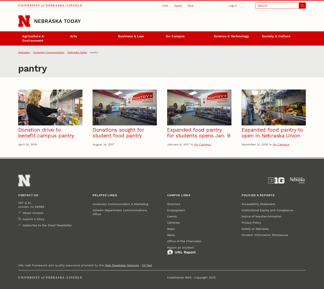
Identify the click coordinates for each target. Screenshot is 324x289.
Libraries (173, 222)
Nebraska (24, 52)
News (171, 235)
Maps (171, 228)
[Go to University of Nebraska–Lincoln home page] (24, 21)
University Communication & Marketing (120, 204)
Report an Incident (181, 250)
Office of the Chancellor (184, 241)
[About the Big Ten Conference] (276, 180)
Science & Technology (231, 36)
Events (172, 216)
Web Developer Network (122, 265)
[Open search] (280, 5)
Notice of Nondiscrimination (261, 216)
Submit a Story (33, 219)
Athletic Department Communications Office (120, 212)
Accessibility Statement (258, 204)
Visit (165, 5)
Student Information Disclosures (265, 235)
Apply (178, 5)
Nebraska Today (57, 21)
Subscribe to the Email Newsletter (47, 225)
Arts (73, 36)
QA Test (147, 265)
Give (191, 5)
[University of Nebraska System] (297, 180)
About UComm (33, 213)
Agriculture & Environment (33, 38)
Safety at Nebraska (255, 228)
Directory (173, 204)
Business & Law (131, 36)
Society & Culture (276, 36)
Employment (176, 210)
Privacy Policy (251, 222)
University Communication (48, 52)
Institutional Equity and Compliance (267, 210)
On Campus (175, 36)
